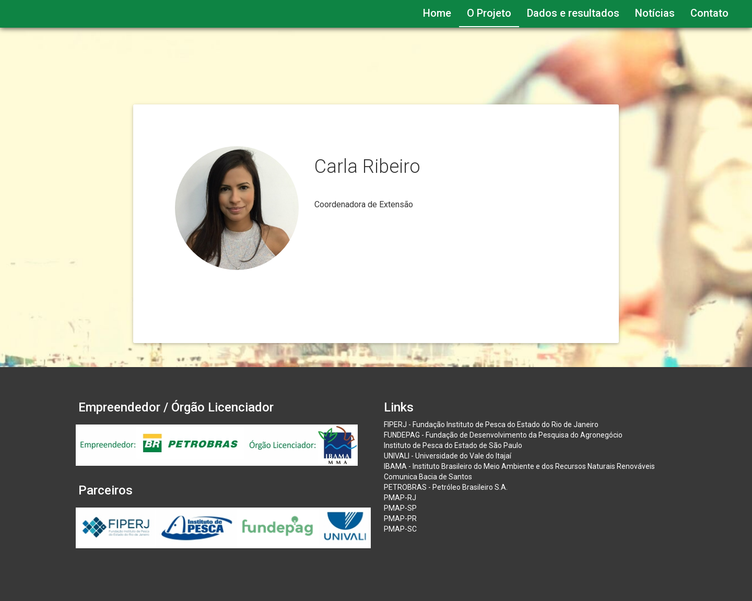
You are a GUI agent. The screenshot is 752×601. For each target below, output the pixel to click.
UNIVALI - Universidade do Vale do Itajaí (447, 456)
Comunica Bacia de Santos (428, 477)
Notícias (655, 13)
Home (437, 13)
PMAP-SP (400, 508)
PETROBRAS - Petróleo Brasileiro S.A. (446, 487)
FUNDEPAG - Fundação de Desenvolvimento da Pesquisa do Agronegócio (503, 435)
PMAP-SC (400, 529)
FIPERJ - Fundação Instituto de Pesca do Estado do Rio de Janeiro (491, 424)
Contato (709, 13)
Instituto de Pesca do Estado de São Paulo (453, 445)
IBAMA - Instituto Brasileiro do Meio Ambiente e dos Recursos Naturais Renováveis (519, 466)
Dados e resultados (573, 13)
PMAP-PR (400, 518)
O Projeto (489, 13)
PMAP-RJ (400, 497)
